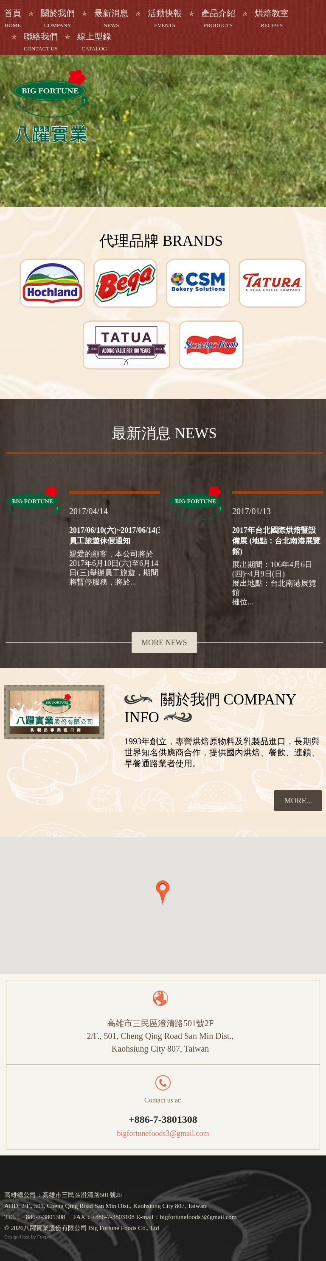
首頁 (12, 18)
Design (12, 1236)
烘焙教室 (272, 18)
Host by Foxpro (36, 1236)
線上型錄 (94, 42)
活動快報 (165, 18)
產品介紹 (218, 18)
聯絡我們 (41, 42)
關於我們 (58, 18)
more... (298, 800)
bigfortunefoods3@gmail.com (163, 1133)
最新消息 (111, 18)
